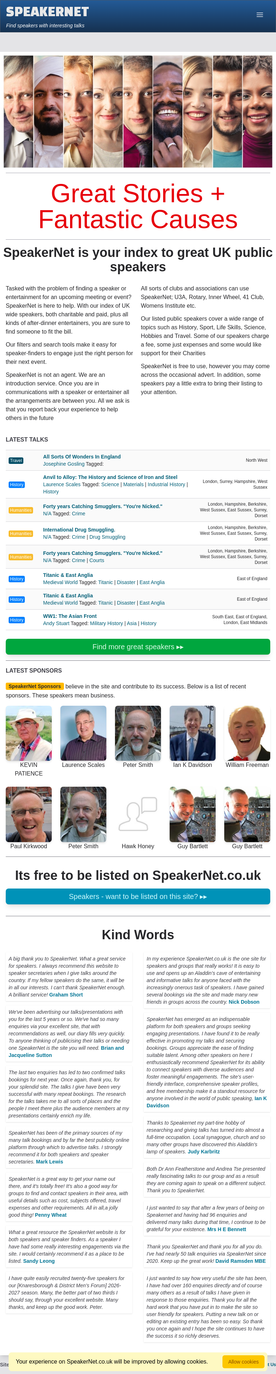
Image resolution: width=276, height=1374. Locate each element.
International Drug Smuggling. (79, 530)
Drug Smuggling (107, 537)
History (16, 484)
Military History (106, 623)
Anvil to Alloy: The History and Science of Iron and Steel (110, 477)
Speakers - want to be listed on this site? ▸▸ (138, 896)
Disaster (126, 582)
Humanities (21, 510)
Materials (133, 484)
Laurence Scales (62, 484)
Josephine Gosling (64, 464)
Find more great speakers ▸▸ (137, 647)
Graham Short (66, 995)
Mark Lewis (49, 1162)
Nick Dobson (244, 1002)
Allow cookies (243, 1362)
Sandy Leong (39, 1261)
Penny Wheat (50, 1215)
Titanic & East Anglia (68, 575)
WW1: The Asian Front (70, 616)
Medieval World (61, 582)
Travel (16, 460)
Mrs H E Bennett (226, 1229)
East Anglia (152, 582)
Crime (78, 513)
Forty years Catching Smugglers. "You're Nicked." (102, 506)
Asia (132, 623)
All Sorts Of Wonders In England (82, 457)
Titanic (105, 582)
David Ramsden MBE (240, 1261)
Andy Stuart (57, 623)
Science (110, 484)
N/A (47, 513)
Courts (96, 560)
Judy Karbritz (204, 1151)
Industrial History (166, 484)
